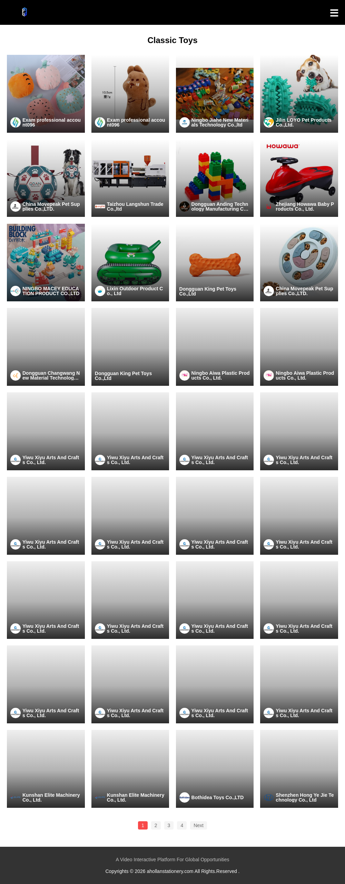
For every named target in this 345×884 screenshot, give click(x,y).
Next (199, 825)
